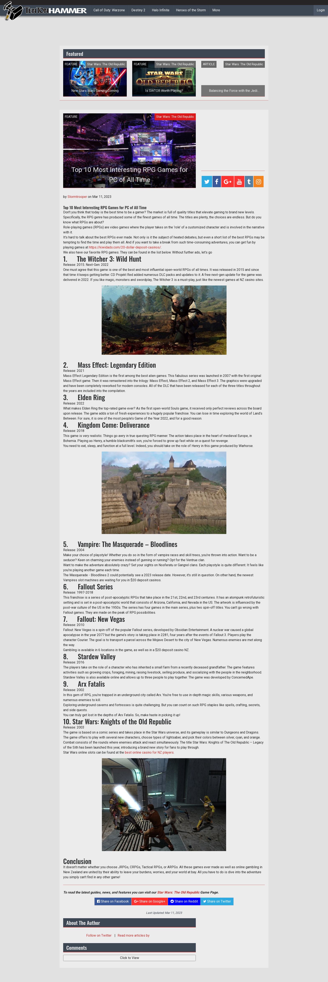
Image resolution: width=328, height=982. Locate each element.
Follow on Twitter (99, 935)
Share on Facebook (113, 901)
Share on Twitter (217, 901)
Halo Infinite (160, 10)
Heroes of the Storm (191, 10)
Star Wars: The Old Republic (178, 892)
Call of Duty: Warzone (109, 10)
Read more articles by (134, 935)
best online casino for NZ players (149, 752)
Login (321, 10)
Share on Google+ (149, 901)
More (216, 10)
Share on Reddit (184, 901)
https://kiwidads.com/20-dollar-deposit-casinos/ (125, 247)
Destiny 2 (138, 10)
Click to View (129, 958)
